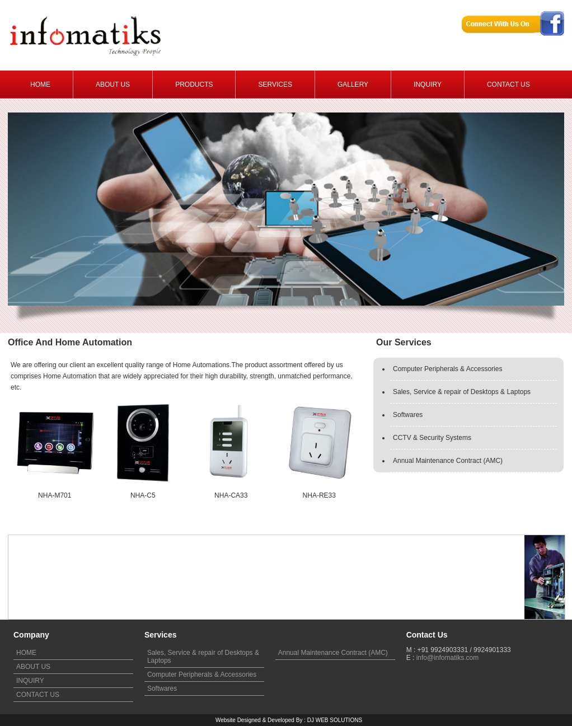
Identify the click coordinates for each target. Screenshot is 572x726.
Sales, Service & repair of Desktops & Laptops (462, 392)
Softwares (408, 415)
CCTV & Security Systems (432, 438)
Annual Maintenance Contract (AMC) (448, 461)
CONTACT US (37, 695)
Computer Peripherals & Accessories (447, 369)
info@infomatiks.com (447, 658)
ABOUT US (33, 667)
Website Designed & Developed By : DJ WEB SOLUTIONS (288, 720)
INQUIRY (30, 681)
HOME (26, 653)
